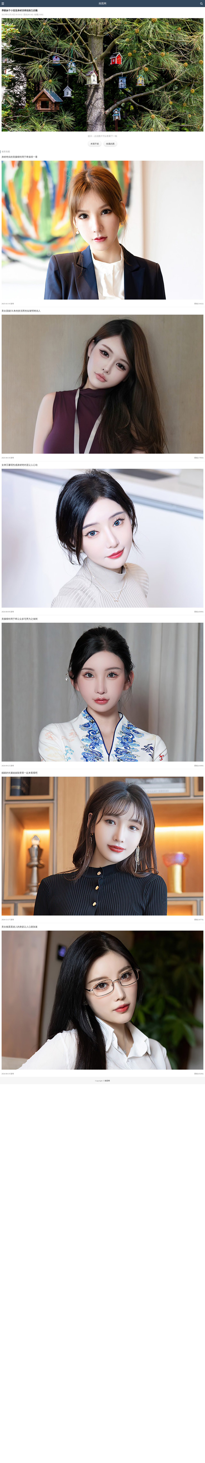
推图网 (102, 3)
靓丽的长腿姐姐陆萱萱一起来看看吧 (19, 773)
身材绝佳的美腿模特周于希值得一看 (19, 157)
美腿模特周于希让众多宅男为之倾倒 (19, 619)
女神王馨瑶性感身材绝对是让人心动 (19, 465)
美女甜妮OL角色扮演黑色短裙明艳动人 (21, 311)
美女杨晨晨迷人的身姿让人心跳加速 (19, 926)
